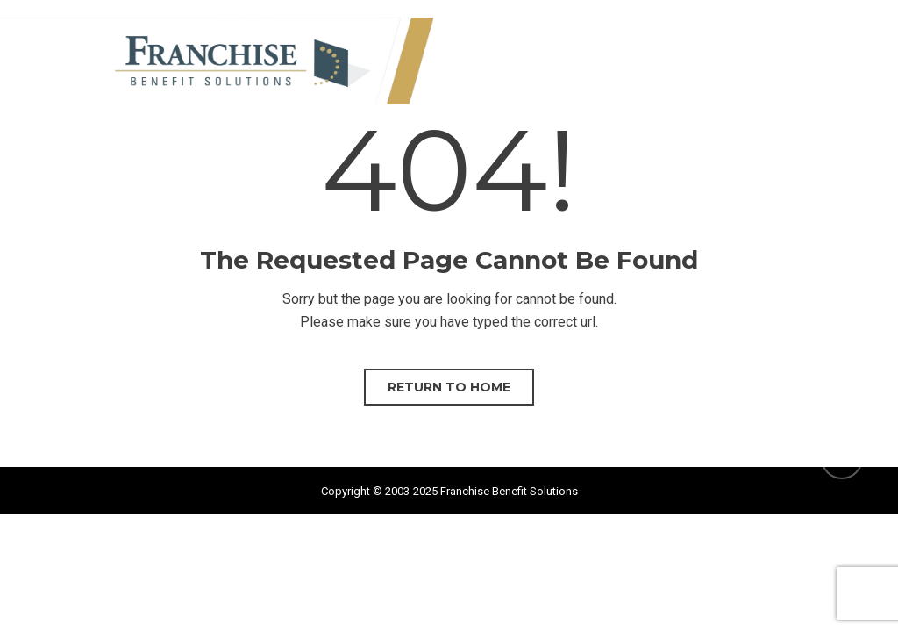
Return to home (449, 387)
